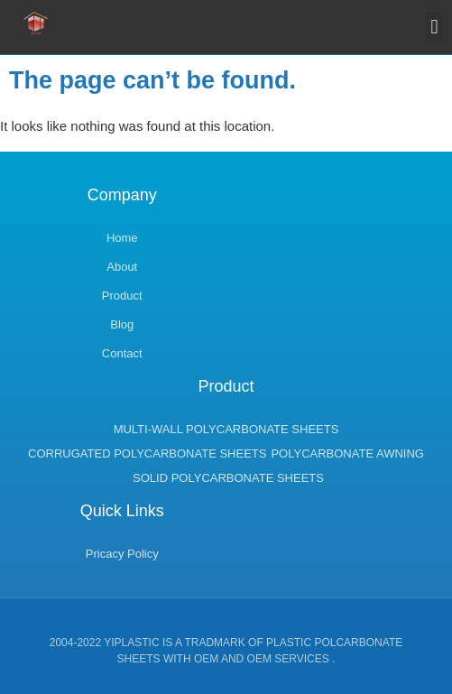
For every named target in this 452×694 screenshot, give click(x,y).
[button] (434, 27)
